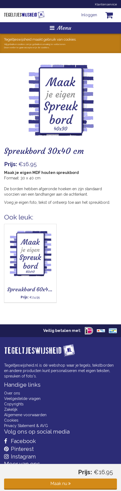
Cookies (11, 420)
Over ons (12, 393)
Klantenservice (106, 4)
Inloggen (89, 15)
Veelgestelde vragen (22, 398)
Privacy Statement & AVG (26, 426)
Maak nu (60, 483)
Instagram (20, 456)
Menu (60, 27)
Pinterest (19, 449)
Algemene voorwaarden (25, 415)
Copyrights (14, 404)
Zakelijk (10, 409)
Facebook (20, 441)
